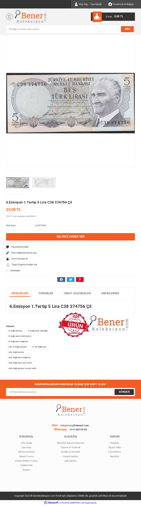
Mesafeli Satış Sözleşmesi (70, 443)
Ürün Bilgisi (19, 294)
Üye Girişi (26, 448)
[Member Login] (81, 4)
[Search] (70, 29)
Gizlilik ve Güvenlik (70, 452)
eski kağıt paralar (16, 353)
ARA (127, 29)
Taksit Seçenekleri (77, 294)
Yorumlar (46, 294)
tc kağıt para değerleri (18, 342)
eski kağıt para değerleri (19, 358)
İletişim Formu (26, 457)
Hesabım (114, 443)
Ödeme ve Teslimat (70, 448)
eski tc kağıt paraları (17, 347)
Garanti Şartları (70, 457)
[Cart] (113, 17)
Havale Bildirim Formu (26, 461)
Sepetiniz (114, 457)
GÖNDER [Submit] (124, 392)
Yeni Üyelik (96, 4)
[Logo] (30, 16)
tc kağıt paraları (15, 331)
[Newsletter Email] (70, 393)
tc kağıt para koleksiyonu (19, 336)
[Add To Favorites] (70, 247)
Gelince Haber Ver (70, 236)
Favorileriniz (114, 452)
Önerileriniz (110, 294)
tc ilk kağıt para (39, 347)
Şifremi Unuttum (26, 452)
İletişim (26, 470)
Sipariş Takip (114, 448)
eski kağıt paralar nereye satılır (22, 369)
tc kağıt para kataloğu (38, 331)
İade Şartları (70, 461)
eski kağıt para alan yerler (20, 363)
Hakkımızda (26, 466)
